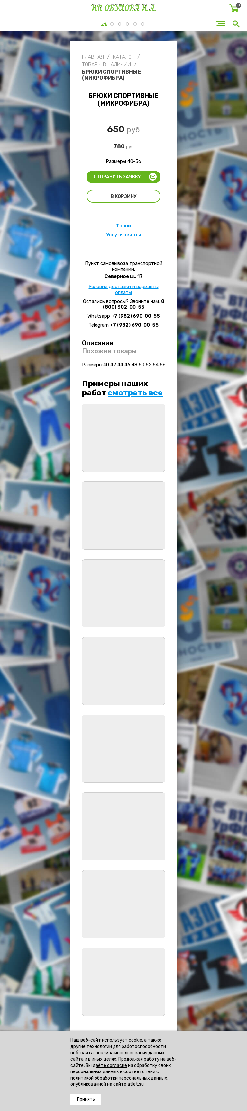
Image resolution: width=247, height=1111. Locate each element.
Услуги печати (123, 235)
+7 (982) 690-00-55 (135, 316)
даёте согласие (110, 1065)
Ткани (123, 226)
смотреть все (135, 392)
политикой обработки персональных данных (118, 1078)
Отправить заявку (117, 177)
